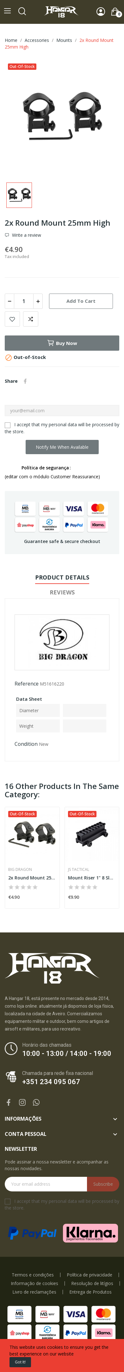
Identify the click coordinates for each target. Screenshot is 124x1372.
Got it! (20, 1362)
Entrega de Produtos (90, 1292)
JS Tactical (78, 870)
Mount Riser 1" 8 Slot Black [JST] (92, 878)
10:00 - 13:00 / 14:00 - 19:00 (66, 1053)
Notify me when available (62, 447)
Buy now (62, 343)
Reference (27, 683)
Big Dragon (20, 870)
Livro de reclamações (34, 1292)
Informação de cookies (34, 1283)
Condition (26, 743)
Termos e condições (33, 1275)
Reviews (62, 592)
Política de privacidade (89, 1275)
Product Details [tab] (62, 577)
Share (25, 381)
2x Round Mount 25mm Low (32, 878)
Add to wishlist (12, 319)
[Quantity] (23, 301)
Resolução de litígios (92, 1283)
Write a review (26, 235)
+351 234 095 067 (51, 1082)
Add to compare (31, 319)
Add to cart (81, 301)
